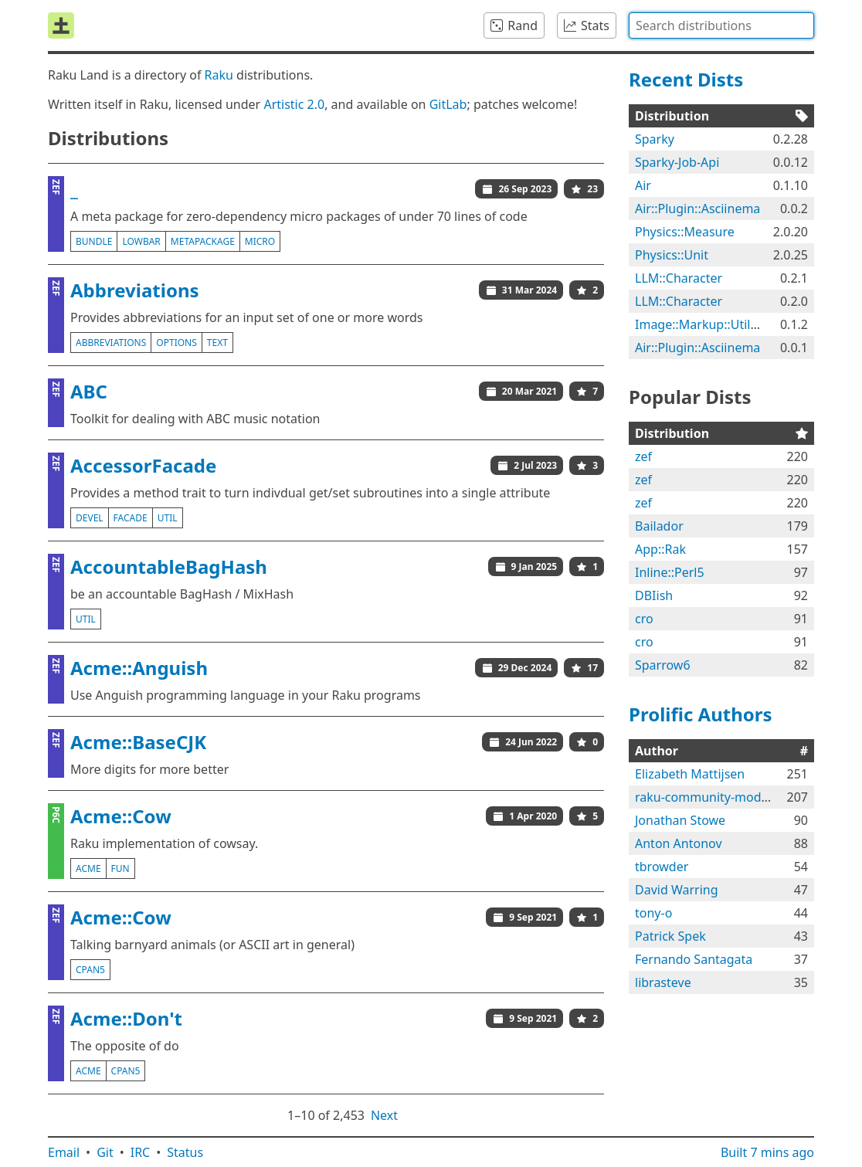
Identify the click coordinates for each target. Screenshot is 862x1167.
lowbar (141, 241)
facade (131, 517)
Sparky (654, 139)
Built (767, 1152)
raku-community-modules (710, 797)
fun (120, 868)
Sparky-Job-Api (677, 162)
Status (185, 1152)
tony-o (653, 912)
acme (88, 868)
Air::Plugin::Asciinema (697, 208)
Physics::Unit (671, 254)
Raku (219, 74)
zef (643, 456)
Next (384, 1115)
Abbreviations (134, 290)
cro (644, 618)
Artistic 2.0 (293, 104)
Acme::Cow (120, 816)
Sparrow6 (663, 664)
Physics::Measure (685, 231)
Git (105, 1152)
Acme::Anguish (139, 667)
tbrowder (661, 866)
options (176, 342)
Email (64, 1152)
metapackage (203, 241)
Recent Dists (686, 79)
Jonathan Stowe (680, 820)
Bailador (659, 525)
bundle (94, 241)
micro (260, 241)
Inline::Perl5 (669, 572)
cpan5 (90, 969)
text (217, 342)
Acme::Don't (126, 1018)
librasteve (663, 982)
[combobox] (721, 25)
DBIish (654, 595)
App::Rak (660, 549)
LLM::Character (678, 278)
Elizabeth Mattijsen (690, 773)
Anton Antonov (678, 843)
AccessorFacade (143, 465)
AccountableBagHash (168, 566)
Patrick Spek (670, 936)
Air (643, 185)
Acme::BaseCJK (138, 742)
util (168, 517)
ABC (88, 391)
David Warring (676, 889)
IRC (141, 1152)
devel (90, 517)
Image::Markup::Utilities (704, 324)
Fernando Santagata (693, 959)
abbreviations (111, 342)
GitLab (448, 104)
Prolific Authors (700, 714)
